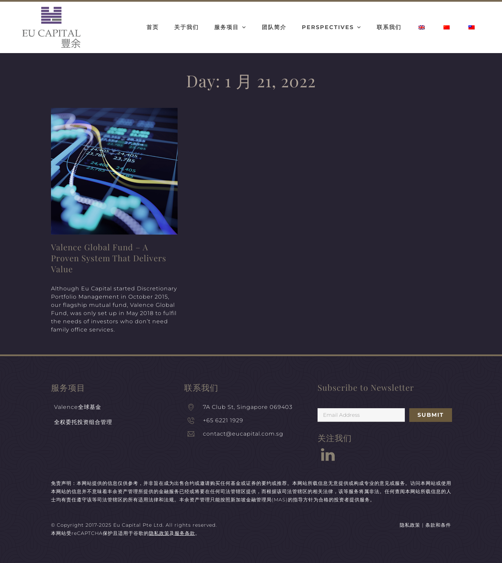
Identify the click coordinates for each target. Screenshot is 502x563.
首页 (152, 27)
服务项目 (230, 27)
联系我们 (389, 27)
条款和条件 (438, 525)
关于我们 (186, 27)
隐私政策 (410, 525)
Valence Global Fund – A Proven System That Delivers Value (108, 257)
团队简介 (274, 27)
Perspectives (331, 27)
